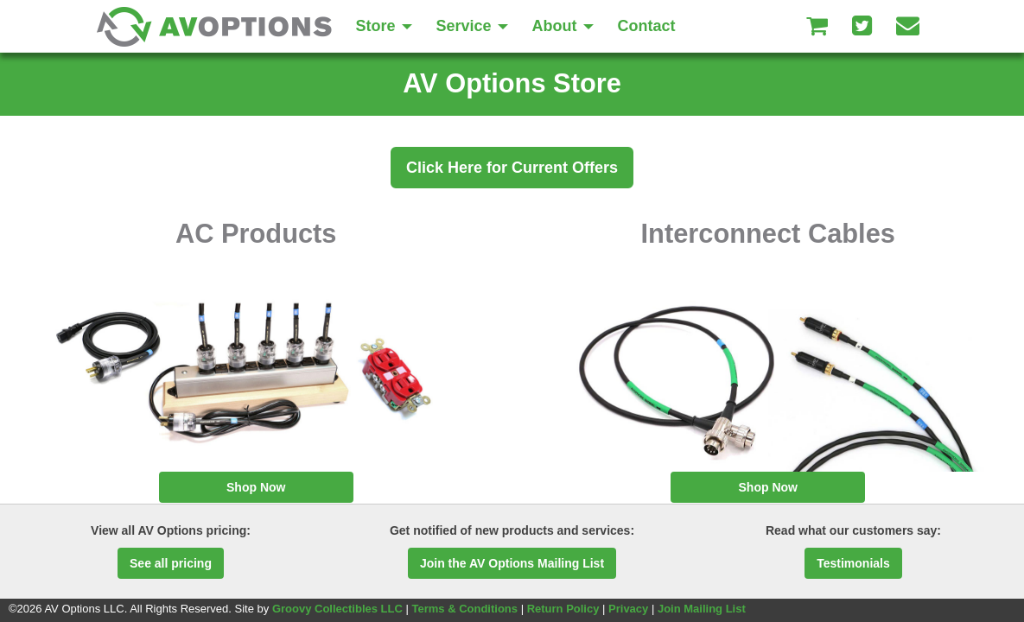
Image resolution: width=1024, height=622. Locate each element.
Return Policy (563, 608)
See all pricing (171, 563)
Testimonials (853, 563)
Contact (647, 26)
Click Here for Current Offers (512, 167)
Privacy (628, 608)
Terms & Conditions (464, 608)
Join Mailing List (702, 608)
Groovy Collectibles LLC (337, 608)
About (563, 26)
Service (472, 26)
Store (384, 26)
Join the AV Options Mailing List (512, 563)
